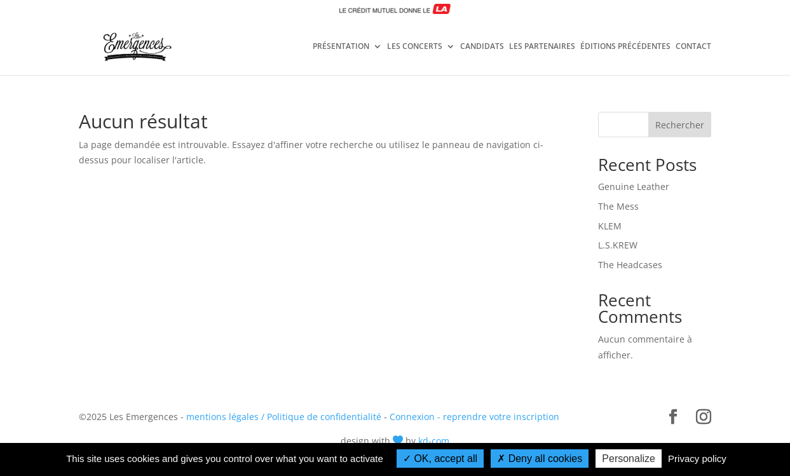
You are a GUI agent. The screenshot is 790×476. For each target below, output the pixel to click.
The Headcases (630, 265)
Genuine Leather (633, 186)
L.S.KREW (617, 245)
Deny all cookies (539, 458)
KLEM (610, 226)
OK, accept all (440, 458)
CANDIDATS (482, 47)
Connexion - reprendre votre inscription (474, 417)
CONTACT (693, 47)
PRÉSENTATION (341, 47)
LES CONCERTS (414, 47)
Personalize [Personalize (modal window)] (628, 458)
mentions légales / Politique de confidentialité (283, 417)
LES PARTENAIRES (542, 47)
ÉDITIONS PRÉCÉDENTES (625, 47)
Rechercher (679, 125)
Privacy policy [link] (697, 458)
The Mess (618, 206)
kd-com (433, 441)
